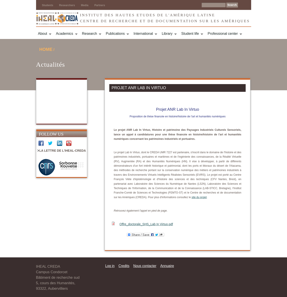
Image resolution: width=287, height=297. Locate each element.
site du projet (199, 197)
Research (89, 33)
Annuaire (167, 266)
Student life (190, 33)
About (42, 33)
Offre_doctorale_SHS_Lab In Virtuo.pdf (146, 224)
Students (47, 5)
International (143, 33)
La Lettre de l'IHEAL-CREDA (62, 150)
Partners (99, 5)
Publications (115, 33)
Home (46, 49)
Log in (110, 266)
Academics (64, 33)
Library (167, 33)
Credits (124, 266)
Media (84, 5)
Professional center (223, 33)
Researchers (67, 5)
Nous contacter (144, 266)
